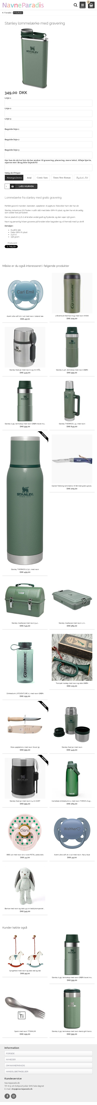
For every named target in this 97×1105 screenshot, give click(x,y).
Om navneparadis (15, 1065)
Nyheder (11, 1059)
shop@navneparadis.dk (21, 1089)
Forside (7, 13)
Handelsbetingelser (17, 1071)
